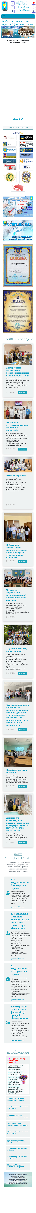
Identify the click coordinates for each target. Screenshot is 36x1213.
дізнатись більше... (18, 908)
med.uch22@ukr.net (23, 7)
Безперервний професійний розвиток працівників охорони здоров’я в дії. (18, 371)
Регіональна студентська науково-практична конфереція (17, 426)
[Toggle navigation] (4, 16)
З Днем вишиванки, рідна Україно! (16, 649)
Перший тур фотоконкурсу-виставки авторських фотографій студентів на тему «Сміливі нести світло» (17, 824)
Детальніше (22, 392)
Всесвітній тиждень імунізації (16, 771)
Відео (18, 118)
